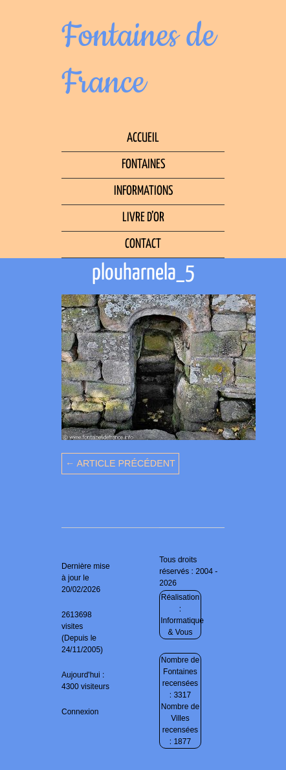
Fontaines (143, 165)
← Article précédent (120, 463)
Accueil (143, 138)
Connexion (79, 711)
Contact (143, 244)
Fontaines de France (138, 59)
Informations (143, 191)
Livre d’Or (143, 218)
